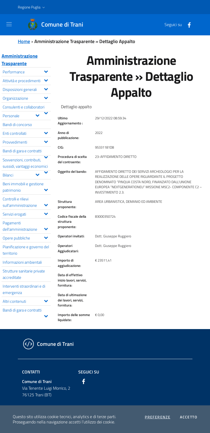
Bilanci (22, 174)
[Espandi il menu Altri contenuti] (46, 300)
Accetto (188, 417)
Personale (22, 115)
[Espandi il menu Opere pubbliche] (46, 237)
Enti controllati (27, 132)
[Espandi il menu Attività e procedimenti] (46, 80)
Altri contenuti (27, 300)
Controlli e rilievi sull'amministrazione (27, 202)
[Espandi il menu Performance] (46, 71)
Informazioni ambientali (22, 262)
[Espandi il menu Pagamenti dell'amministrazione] (46, 228)
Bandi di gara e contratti (27, 151)
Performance (27, 71)
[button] (32, 7)
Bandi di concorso (17, 124)
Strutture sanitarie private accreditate (24, 274)
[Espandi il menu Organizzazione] (46, 97)
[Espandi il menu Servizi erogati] (46, 213)
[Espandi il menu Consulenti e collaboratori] (46, 112)
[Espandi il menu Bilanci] (37, 174)
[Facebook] (187, 24)
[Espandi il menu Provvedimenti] (46, 141)
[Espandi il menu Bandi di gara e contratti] (46, 156)
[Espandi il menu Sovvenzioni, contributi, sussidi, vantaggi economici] (46, 172)
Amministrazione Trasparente (20, 59)
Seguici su (88, 372)
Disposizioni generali (27, 89)
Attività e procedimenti (27, 80)
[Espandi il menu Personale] (37, 115)
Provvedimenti (27, 141)
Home (24, 41)
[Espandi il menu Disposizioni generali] (46, 88)
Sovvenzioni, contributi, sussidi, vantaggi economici (27, 163)
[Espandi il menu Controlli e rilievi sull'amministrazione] (46, 204)
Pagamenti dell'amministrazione (27, 226)
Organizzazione (27, 97)
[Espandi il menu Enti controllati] (46, 132)
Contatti (31, 372)
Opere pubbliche (27, 237)
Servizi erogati (27, 213)
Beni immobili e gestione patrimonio (27, 186)
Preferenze (157, 417)
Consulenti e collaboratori (27, 107)
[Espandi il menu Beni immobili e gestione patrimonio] (46, 189)
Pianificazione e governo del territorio (26, 249)
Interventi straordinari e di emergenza (24, 289)
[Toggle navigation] (9, 24)
